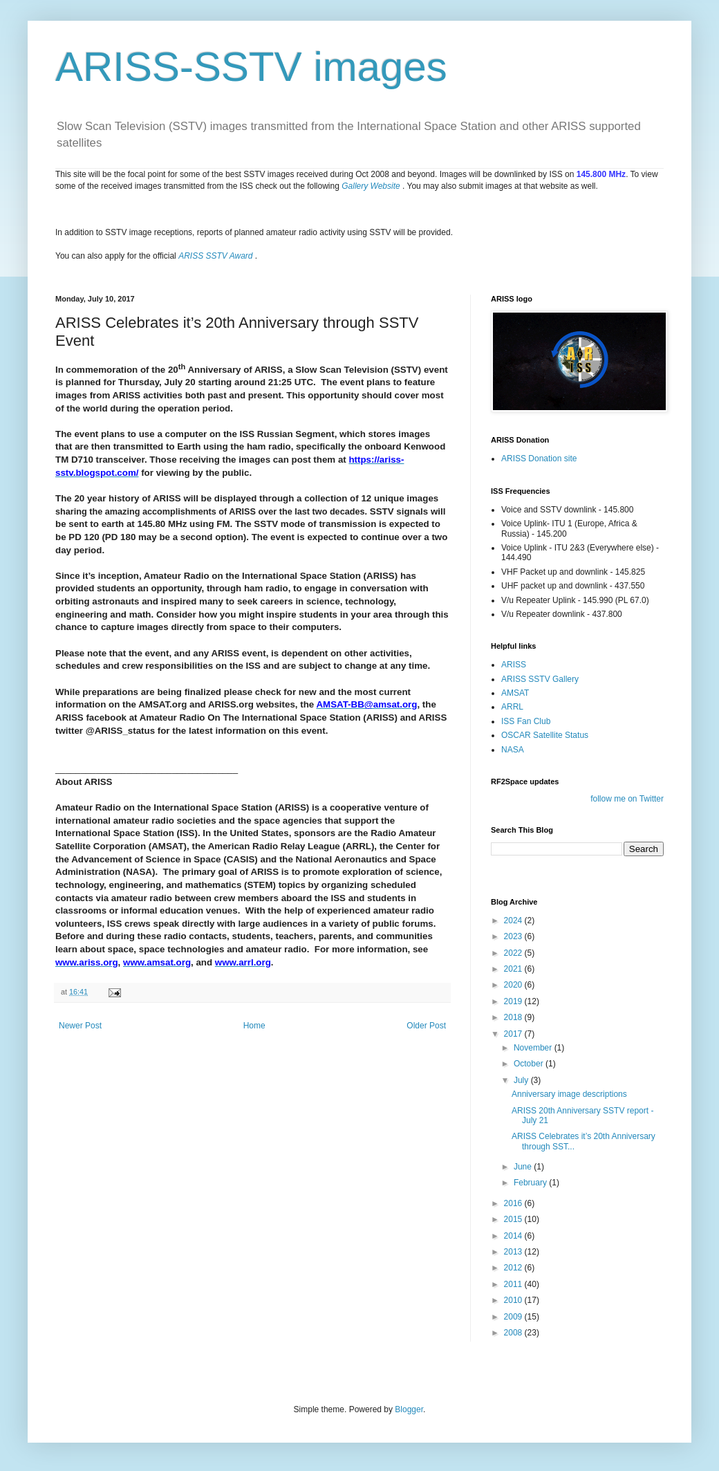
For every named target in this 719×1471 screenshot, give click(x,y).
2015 (514, 1219)
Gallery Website (371, 186)
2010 (514, 1300)
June (524, 1167)
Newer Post (80, 1025)
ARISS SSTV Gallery (540, 679)
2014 (514, 1236)
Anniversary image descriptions (569, 1094)
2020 (514, 985)
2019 (514, 1001)
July (522, 1080)
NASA (512, 750)
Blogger (409, 1409)
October (529, 1063)
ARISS (513, 664)
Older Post (426, 1025)
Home (254, 1025)
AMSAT (515, 693)
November (534, 1048)
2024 (514, 920)
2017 (514, 1034)
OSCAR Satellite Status (544, 735)
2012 (514, 1268)
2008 (514, 1333)
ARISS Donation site (539, 458)
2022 (514, 953)
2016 (514, 1203)
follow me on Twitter (627, 799)
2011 (514, 1284)
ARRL (512, 707)
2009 (514, 1317)
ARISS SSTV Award (215, 256)
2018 (514, 1017)
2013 (514, 1252)
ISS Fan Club (525, 721)
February (531, 1182)
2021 (514, 969)
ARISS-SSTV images (251, 67)
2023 (514, 936)
